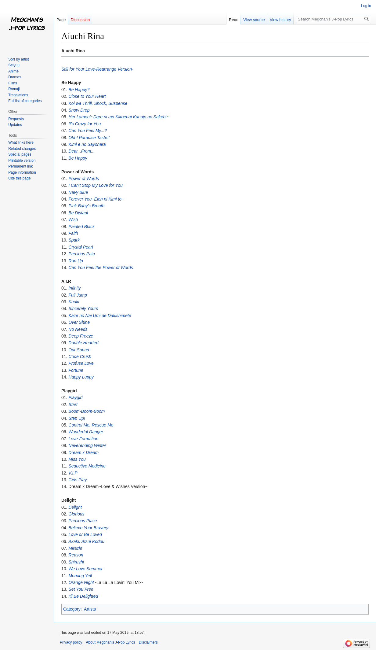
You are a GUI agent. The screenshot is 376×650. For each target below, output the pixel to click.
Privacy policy (71, 642)
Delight (75, 507)
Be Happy (77, 158)
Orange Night (81, 582)
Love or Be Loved (85, 534)
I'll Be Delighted (83, 596)
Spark (74, 240)
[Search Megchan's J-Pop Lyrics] (333, 19)
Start (73, 404)
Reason (75, 554)
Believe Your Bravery (88, 527)
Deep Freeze (80, 336)
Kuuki (73, 301)
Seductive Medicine (86, 465)
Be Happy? (78, 89)
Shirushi (76, 562)
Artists (90, 609)
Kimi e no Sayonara (87, 144)
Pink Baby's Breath (86, 205)
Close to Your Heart (87, 96)
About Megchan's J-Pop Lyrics (110, 642)
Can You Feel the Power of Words (100, 267)
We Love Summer (85, 568)
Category (72, 609)
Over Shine (79, 322)
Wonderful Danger (85, 431)
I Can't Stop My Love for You (95, 185)
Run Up (75, 260)
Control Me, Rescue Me (90, 425)
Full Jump (77, 295)
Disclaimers (148, 642)
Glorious (76, 514)
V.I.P (72, 473)
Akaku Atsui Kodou (86, 541)
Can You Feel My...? (87, 130)
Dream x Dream (83, 452)
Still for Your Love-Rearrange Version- (97, 69)
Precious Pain (81, 253)
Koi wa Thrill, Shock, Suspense (97, 103)
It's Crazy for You (84, 123)
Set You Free (80, 589)
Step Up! (76, 418)
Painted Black (81, 226)
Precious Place (82, 520)
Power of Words (83, 178)
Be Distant (78, 212)
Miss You (77, 459)
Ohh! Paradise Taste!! (89, 137)
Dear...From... (81, 151)
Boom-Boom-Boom (86, 411)
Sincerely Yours (83, 308)
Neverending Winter (87, 445)
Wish (73, 219)
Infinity (74, 288)
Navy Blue (78, 192)
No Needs (77, 329)
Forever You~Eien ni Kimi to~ (96, 199)
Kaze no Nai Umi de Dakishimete (99, 315)
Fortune (75, 370)
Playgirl (75, 397)
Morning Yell (80, 575)
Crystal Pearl (80, 247)
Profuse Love (81, 363)
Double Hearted (83, 342)
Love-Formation (83, 438)
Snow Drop (78, 110)
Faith (73, 233)
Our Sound (78, 349)
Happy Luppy (81, 377)
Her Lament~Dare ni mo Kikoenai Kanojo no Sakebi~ (118, 116)
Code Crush (79, 356)
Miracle (75, 548)
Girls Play (77, 479)
